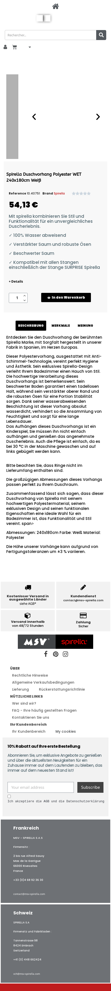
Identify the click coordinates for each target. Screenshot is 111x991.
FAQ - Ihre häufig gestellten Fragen (44, 710)
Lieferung (20, 689)
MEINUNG (85, 325)
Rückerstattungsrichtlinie (62, 689)
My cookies (66, 731)
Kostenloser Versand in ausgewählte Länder (28, 598)
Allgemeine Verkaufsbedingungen (43, 682)
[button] (66, 297)
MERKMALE (60, 325)
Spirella (59, 193)
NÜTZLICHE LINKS (26, 696)
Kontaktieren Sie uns (30, 717)
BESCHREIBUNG (31, 325)
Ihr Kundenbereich (28, 724)
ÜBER (15, 668)
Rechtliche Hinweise (30, 675)
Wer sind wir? (24, 703)
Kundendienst (83, 596)
